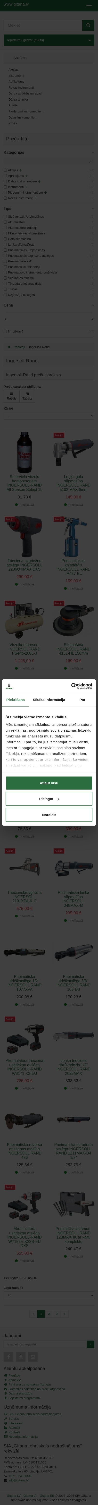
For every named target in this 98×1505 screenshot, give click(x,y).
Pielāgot (49, 799)
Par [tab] (83, 699)
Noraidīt (49, 814)
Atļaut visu (49, 783)
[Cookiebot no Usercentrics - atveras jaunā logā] (71, 686)
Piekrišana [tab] (15, 699)
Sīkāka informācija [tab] (49, 699)
